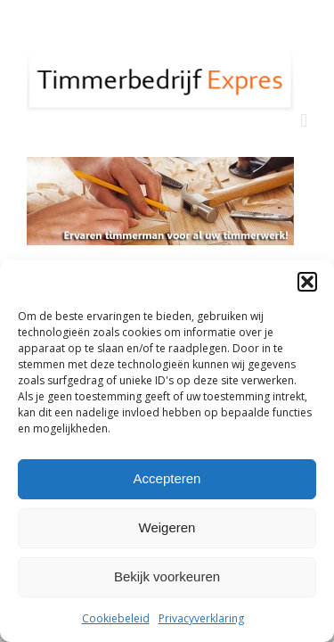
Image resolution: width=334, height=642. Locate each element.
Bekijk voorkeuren (167, 576)
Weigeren (167, 527)
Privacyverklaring (201, 618)
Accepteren (167, 478)
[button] (307, 282)
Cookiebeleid (116, 618)
